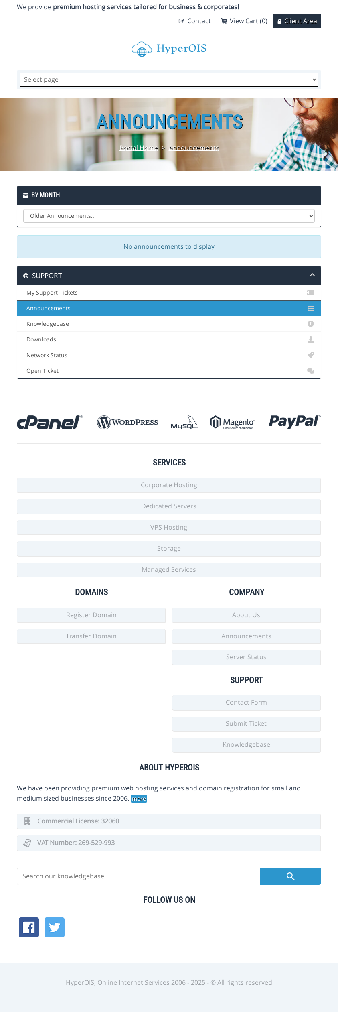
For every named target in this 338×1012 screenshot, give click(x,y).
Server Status (246, 656)
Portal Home (138, 147)
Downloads (169, 339)
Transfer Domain (91, 636)
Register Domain (91, 614)
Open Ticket (169, 371)
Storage (169, 548)
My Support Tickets (169, 292)
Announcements (194, 147)
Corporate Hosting (169, 484)
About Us (246, 614)
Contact (199, 20)
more (139, 798)
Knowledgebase (169, 324)
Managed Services (169, 569)
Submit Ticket (246, 723)
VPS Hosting (168, 527)
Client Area (300, 20)
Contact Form (246, 702)
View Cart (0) (248, 20)
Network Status (169, 355)
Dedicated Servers (168, 506)
